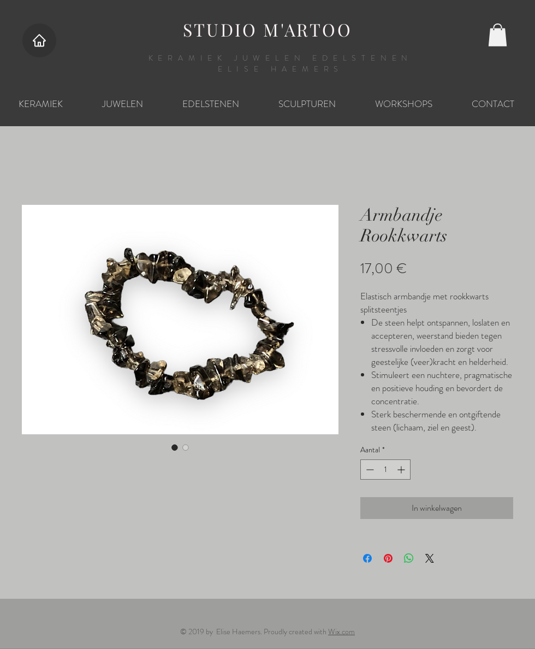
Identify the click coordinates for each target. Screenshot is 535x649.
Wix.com (341, 631)
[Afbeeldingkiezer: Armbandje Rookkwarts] (174, 447)
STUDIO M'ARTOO (267, 29)
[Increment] (402, 469)
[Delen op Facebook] (367, 558)
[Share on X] (429, 558)
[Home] (39, 40)
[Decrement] (369, 469)
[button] (497, 34)
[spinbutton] (385, 469)
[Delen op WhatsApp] (408, 558)
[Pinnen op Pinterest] (388, 558)
